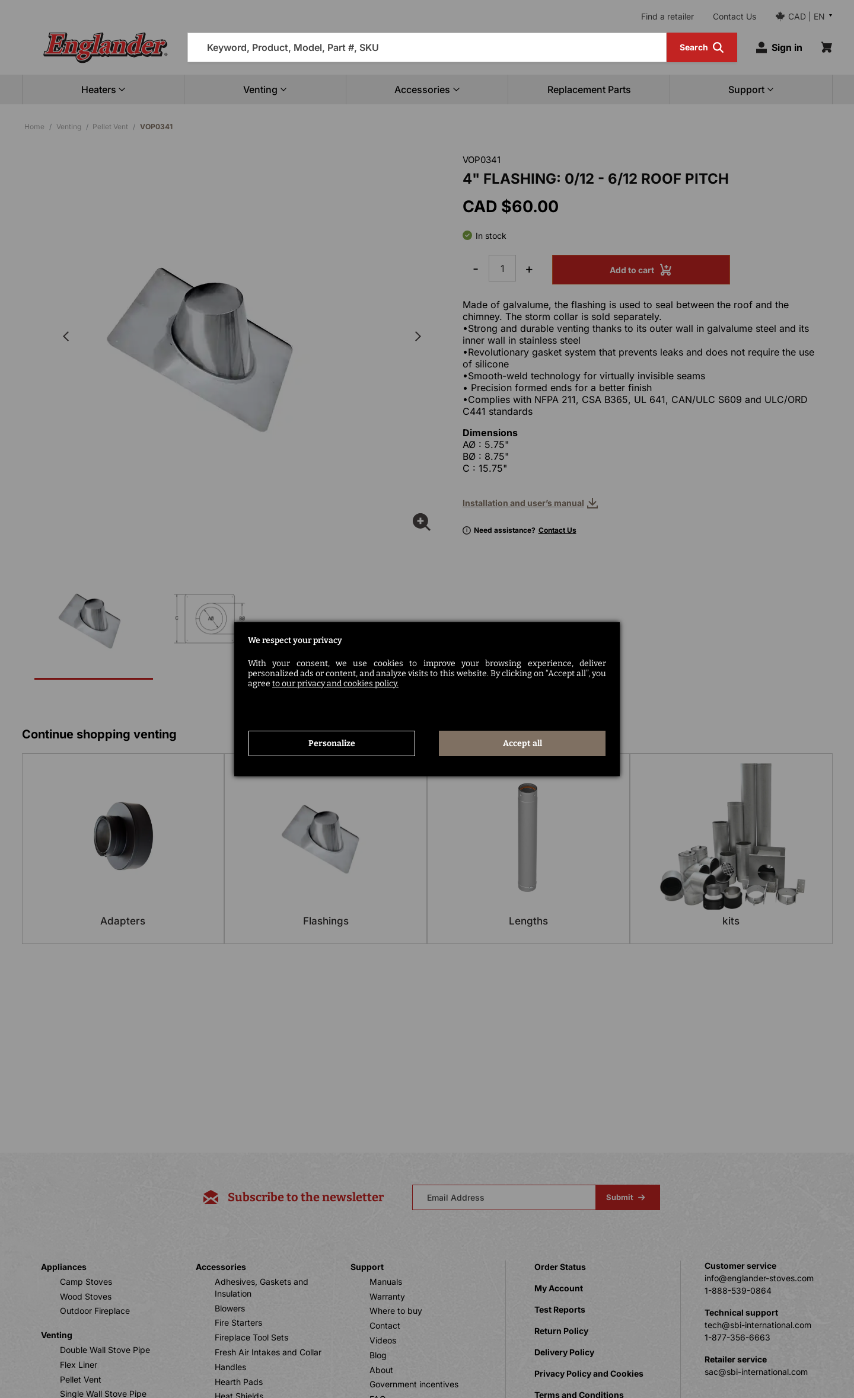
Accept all (522, 743)
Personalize (331, 743)
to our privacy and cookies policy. (335, 684)
